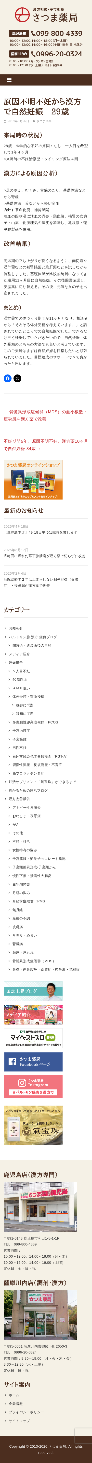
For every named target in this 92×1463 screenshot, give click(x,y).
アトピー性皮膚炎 (27, 807)
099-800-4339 (25, 1244)
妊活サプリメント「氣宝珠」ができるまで (42, 782)
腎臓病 (18, 944)
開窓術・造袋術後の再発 (32, 645)
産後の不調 (21, 918)
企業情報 (16, 1404)
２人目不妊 (21, 671)
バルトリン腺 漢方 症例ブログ (33, 637)
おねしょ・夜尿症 (27, 816)
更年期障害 (21, 884)
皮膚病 (18, 927)
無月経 (18, 910)
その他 (18, 833)
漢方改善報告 (19, 799)
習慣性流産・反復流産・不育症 (37, 765)
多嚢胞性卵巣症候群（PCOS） (37, 722)
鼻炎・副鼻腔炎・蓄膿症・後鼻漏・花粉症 (46, 969)
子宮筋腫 (20, 739)
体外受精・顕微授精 (28, 697)
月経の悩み (21, 893)
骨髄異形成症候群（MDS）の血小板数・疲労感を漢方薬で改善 (46, 416)
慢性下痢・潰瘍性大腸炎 (32, 876)
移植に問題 (25, 714)
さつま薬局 (44, 121)
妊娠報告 (16, 662)
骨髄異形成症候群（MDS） (34, 961)
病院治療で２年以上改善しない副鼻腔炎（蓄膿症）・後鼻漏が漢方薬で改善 (41, 582)
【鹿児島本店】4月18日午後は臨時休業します (40, 532)
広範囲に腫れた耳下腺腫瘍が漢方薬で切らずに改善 (44, 556)
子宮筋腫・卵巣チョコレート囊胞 (39, 859)
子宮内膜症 (21, 731)
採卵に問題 (25, 705)
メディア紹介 (19, 654)
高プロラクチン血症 (28, 773)
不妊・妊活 (21, 842)
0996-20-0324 (25, 1352)
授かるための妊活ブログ (28, 790)
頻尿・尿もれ (23, 952)
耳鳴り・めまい (25, 935)
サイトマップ (19, 1421)
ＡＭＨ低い (21, 688)
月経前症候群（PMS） (31, 901)
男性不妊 (20, 748)
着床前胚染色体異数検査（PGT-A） (41, 756)
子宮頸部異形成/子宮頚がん (34, 867)
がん (16, 825)
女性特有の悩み (25, 850)
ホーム (14, 1395)
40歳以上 (20, 679)
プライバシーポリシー (26, 1412)
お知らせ (16, 628)
